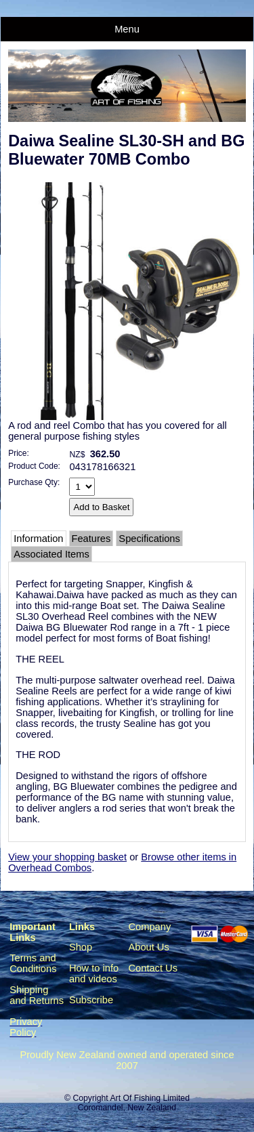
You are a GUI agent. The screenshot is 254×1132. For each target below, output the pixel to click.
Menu (127, 29)
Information (38, 538)
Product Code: (34, 466)
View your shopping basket (67, 857)
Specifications (149, 538)
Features (91, 538)
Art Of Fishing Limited (149, 1098)
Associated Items (51, 554)
